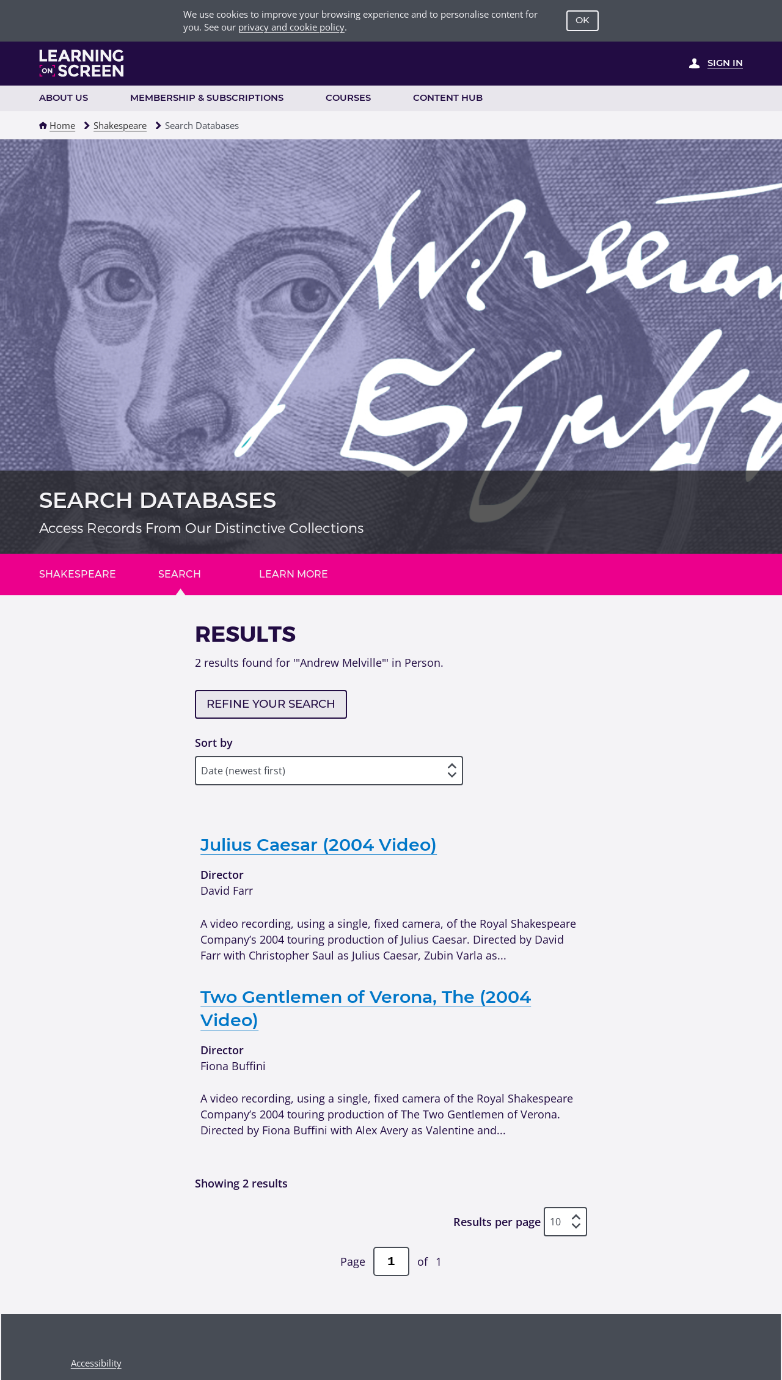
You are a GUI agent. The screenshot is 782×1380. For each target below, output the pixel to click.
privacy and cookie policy (291, 27)
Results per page (497, 1221)
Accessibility (96, 1363)
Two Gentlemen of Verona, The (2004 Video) (365, 1008)
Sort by (214, 742)
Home (62, 125)
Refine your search (270, 704)
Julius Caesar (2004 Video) (318, 844)
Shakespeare (120, 125)
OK (583, 20)
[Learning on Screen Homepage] (82, 63)
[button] (43, 126)
